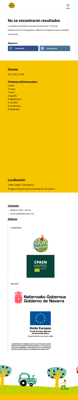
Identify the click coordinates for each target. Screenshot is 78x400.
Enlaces (12, 219)
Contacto (13, 205)
